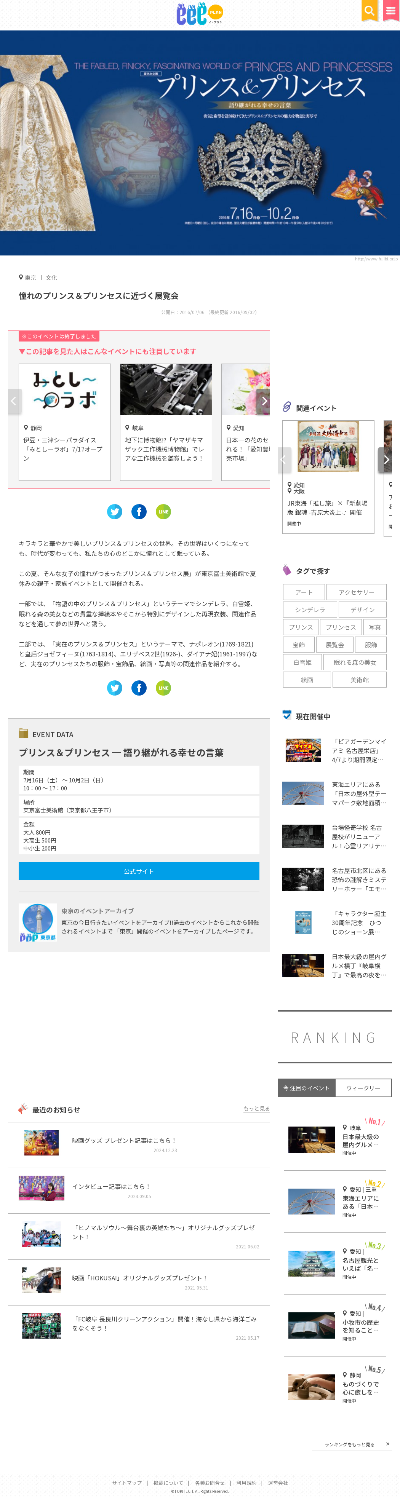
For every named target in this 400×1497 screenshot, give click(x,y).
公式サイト (139, 871)
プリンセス (341, 627)
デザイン (362, 609)
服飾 (371, 644)
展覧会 (335, 644)
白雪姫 (302, 662)
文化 (51, 277)
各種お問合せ (210, 1482)
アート (304, 592)
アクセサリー (357, 592)
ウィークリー (363, 1088)
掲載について (168, 1482)
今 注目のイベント (306, 1088)
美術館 (359, 679)
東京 (30, 277)
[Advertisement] (139, 1028)
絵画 (307, 679)
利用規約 (246, 1482)
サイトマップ (127, 1482)
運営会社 (278, 1482)
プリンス (301, 627)
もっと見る (256, 1108)
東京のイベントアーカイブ (97, 910)
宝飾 (299, 644)
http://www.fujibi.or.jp (376, 258)
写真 (375, 627)
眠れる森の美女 (355, 662)
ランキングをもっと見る (350, 1444)
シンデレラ (310, 609)
